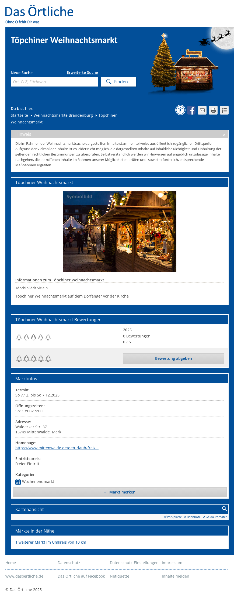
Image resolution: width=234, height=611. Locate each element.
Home (10, 562)
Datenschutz (69, 562)
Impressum (172, 562)
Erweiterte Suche (82, 72)
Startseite (19, 115)
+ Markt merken (119, 492)
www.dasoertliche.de (24, 576)
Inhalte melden (175, 576)
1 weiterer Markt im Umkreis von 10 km (50, 542)
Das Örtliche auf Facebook (81, 576)
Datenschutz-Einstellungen (134, 562)
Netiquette (119, 576)
